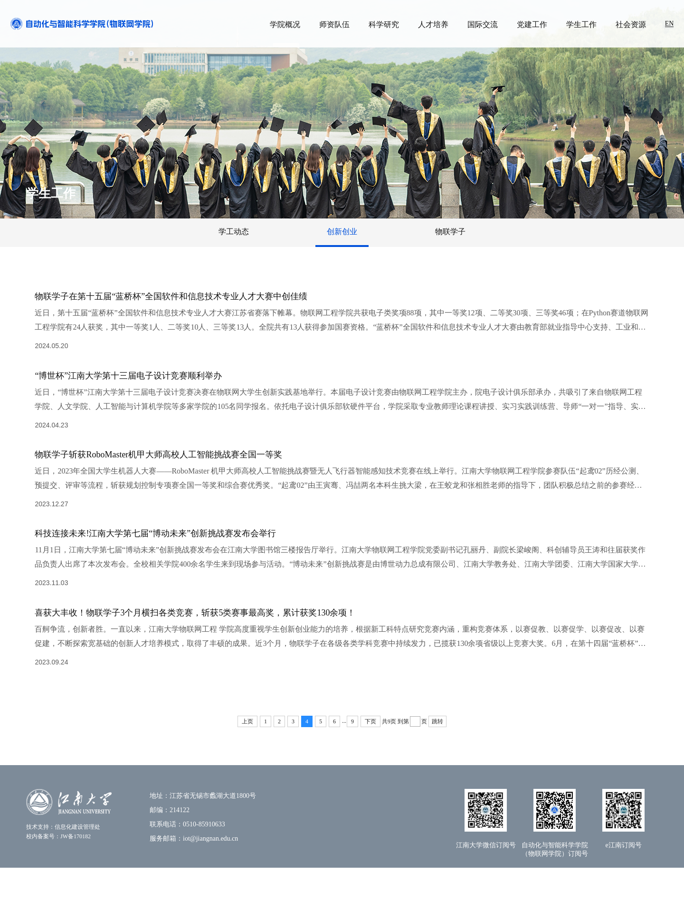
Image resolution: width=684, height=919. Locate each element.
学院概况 (285, 24)
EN (669, 23)
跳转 (437, 772)
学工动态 (233, 231)
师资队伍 (334, 24)
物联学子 (450, 231)
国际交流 (482, 24)
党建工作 (532, 24)
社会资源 (631, 24)
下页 (370, 772)
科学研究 (384, 24)
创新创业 (342, 231)
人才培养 (433, 24)
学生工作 (581, 24)
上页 (247, 772)
